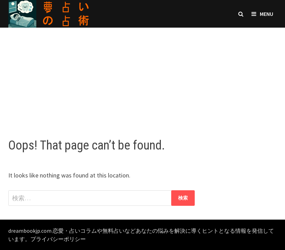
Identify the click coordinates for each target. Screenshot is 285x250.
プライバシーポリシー (58, 238)
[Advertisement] (142, 76)
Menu (262, 13)
